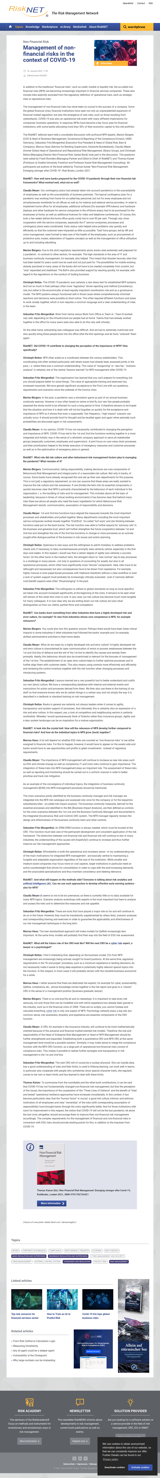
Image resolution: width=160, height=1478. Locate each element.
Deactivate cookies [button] (115, 1467)
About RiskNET (98, 26)
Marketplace (50, 26)
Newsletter (128, 3)
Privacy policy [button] (110, 1459)
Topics (19, 26)
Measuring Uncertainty (24, 1350)
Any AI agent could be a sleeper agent (32, 1355)
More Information (28, 1446)
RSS (151, 3)
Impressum (82, 1469)
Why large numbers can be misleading (33, 1365)
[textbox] (137, 27)
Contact (141, 3)
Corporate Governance (34, 1255)
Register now (78, 1446)
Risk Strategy (111, 1255)
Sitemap (93, 1469)
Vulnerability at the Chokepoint (29, 1360)
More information (51, 1208)
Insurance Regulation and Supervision (68, 1261)
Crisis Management (21, 1266)
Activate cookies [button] (140, 1467)
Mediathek (80, 26)
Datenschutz (69, 1469)
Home (10, 27)
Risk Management (119, 1266)
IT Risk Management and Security (107, 1261)
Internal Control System (47, 1266)
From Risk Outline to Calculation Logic (33, 1345)
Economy (96, 1255)
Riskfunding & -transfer (77, 1255)
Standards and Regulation (77, 1266)
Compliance (55, 1255)
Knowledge (33, 26)
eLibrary (65, 26)
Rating (15, 1255)
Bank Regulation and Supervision (28, 1261)
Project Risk (100, 1266)
